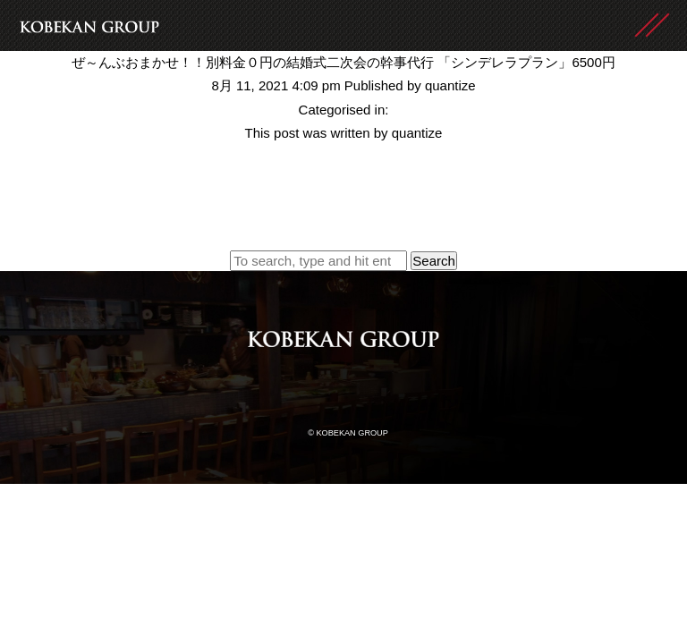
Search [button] (433, 260)
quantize (450, 85)
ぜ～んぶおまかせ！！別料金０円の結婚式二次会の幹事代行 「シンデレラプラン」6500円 (343, 62)
